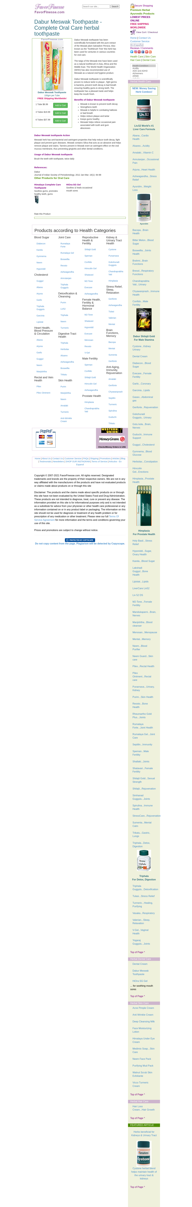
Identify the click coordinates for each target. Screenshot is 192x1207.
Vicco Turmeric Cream (141, 1084)
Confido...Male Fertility (140, 303)
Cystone (112, 249)
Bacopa (112, 342)
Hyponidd (41, 269)
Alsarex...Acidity (141, 146)
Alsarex (64, 355)
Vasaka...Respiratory (144, 913)
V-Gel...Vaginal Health (141, 932)
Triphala (64, 315)
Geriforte (113, 299)
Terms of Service (99, 461)
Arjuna (40, 293)
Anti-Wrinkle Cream (66, 419)
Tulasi (111, 311)
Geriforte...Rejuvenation (145, 407)
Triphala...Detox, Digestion (141, 845)
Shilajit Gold (90, 249)
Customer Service (73, 458)
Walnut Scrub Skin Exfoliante (142, 1074)
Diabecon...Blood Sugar (142, 365)
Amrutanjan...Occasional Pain (145, 161)
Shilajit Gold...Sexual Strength (144, 780)
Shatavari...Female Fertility (143, 770)
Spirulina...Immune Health (143, 807)
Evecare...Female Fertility (142, 375)
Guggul (40, 281)
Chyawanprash (116, 392)
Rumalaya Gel (67, 253)
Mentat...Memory (142, 639)
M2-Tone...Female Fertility (142, 603)
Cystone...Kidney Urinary (142, 348)
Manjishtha (42, 371)
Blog (123, 458)
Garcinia (40, 315)
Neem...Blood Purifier (140, 648)
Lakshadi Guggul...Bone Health (140, 571)
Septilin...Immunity (142, 744)
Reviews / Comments (141, 48)
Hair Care (135, 60)
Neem (39, 262)
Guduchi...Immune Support (142, 436)
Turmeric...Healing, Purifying (143, 905)
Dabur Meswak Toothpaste (141, 972)
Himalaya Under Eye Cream (144, 1040)
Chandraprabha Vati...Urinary (141, 283)
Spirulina (113, 411)
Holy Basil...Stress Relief (142, 542)
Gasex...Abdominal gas (143, 399)
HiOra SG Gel (140, 981)
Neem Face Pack (142, 1059)
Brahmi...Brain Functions (140, 262)
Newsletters (58, 461)
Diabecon (41, 243)
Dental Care (149, 60)
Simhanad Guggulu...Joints (141, 797)
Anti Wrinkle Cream (143, 1014)
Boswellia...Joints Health (142, 252)
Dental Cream (140, 356)
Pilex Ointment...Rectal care (142, 676)
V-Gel (87, 352)
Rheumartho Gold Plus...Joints (142, 716)
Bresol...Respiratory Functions (143, 272)
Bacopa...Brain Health (140, 232)
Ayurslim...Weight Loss (142, 188)
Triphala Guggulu (41, 307)
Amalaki (64, 405)
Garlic (39, 300)
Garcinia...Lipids (141, 390)
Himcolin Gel (90, 268)
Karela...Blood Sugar (144, 561)
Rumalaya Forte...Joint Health (143, 726)
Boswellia (65, 259)
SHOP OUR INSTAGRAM (78, 461)
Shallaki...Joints (141, 761)
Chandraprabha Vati (92, 410)
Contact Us (57, 458)
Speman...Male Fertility (141, 753)
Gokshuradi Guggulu (114, 263)
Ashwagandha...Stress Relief (145, 178)
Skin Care (150, 56)
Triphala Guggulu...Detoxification (145, 888)
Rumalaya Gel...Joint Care (144, 736)
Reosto (64, 265)
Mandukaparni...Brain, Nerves (144, 614)
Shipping (94, 458)
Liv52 (63, 309)
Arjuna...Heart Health (144, 169)
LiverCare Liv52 (141, 588)
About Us (46, 458)
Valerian (112, 318)
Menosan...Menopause (145, 632)
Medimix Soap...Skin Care (144, 1050)
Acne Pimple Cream (143, 1008)
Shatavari (89, 275)
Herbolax (65, 349)
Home (37, 458)
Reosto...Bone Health (140, 705)
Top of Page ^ (137, 952)
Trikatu (64, 374)
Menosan (89, 340)
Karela (40, 250)
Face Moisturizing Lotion (142, 1030)
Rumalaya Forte (65, 245)
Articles (115, 458)
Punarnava (114, 256)
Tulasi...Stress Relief (144, 896)
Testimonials (45, 461)
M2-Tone (89, 281)
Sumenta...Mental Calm (142, 824)
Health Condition (144, 66)
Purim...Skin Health (143, 697)
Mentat (112, 324)
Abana (40, 287)
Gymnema (41, 256)
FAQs (85, 458)
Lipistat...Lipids (141, 581)
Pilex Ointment (43, 393)
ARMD (144, 76)
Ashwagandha (67, 272)
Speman (88, 256)
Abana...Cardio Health (141, 137)
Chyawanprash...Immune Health (145, 293)
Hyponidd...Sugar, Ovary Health (142, 553)
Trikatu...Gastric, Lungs (141, 835)
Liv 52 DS (138, 595)
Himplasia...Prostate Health (143, 480)
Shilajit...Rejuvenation (144, 788)
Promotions (105, 458)
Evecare (88, 287)
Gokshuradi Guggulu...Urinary (142, 416)
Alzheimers (144, 73)
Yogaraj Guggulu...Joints (141, 942)
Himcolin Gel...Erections (140, 470)
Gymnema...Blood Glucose (142, 453)
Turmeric (65, 328)
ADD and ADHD (144, 71)
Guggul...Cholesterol (144, 444)
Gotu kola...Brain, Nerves (142, 426)
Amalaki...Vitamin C (143, 152)
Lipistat (40, 322)
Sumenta (113, 355)
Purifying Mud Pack (143, 1065)
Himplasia (89, 402)
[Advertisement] (145, 1199)
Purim (63, 302)
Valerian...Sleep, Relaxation (141, 922)
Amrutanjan (66, 278)
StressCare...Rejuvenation (145, 816)
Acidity (144, 68)
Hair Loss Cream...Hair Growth (144, 1108)
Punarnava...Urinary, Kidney (144, 688)
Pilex (39, 386)
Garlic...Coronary (142, 383)
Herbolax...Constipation (145, 461)
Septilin (112, 398)
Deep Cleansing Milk (144, 1021)
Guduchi (112, 417)
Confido (88, 262)
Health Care (136, 56)
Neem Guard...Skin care (143, 658)
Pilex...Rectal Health (143, 666)
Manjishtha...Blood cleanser (142, 624)
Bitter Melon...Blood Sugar (143, 242)
